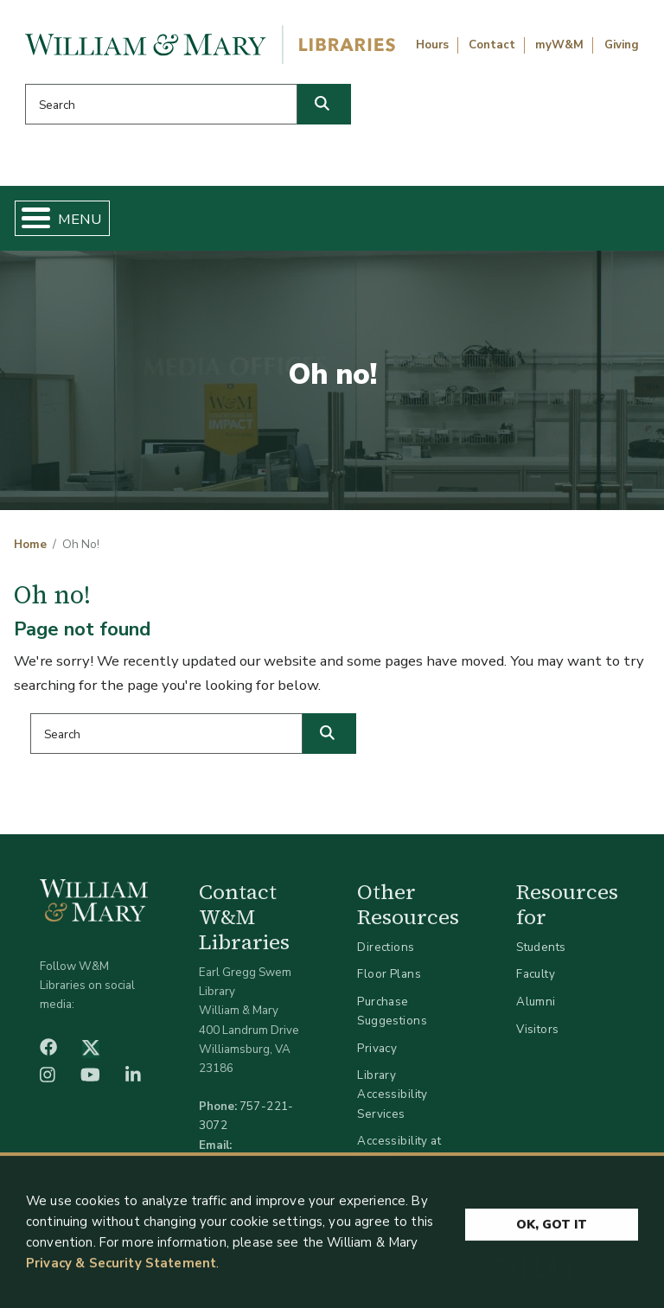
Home (30, 544)
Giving (621, 45)
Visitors (537, 1029)
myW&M (559, 45)
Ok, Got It (551, 1230)
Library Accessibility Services (392, 1094)
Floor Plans (389, 974)
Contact (492, 45)
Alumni (536, 1001)
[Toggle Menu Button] (29, 218)
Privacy (377, 1048)
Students (540, 947)
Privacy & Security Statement (121, 1269)
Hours (432, 45)
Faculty (535, 974)
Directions (385, 947)
